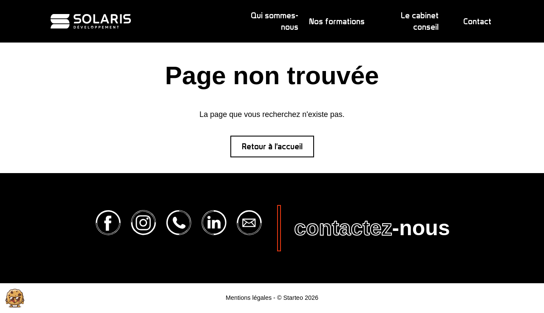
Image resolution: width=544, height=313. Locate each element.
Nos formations (337, 21)
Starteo (293, 297)
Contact (477, 21)
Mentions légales (249, 297)
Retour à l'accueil (272, 146)
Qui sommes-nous (274, 21)
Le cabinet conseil (420, 21)
